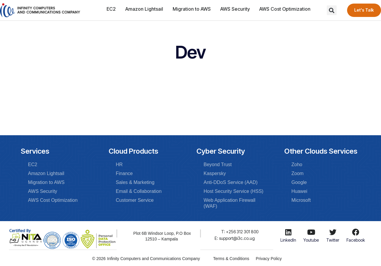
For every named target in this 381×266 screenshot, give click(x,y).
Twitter (332, 240)
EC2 (111, 9)
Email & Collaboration (139, 191)
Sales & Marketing (135, 182)
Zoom (297, 173)
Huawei (299, 191)
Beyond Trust (218, 164)
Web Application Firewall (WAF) (229, 203)
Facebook (355, 240)
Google (299, 182)
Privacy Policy (269, 258)
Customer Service (135, 200)
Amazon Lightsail (144, 9)
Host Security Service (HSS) (233, 191)
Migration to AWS (192, 9)
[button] (332, 10)
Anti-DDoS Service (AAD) (230, 182)
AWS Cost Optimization (284, 9)
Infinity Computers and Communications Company (153, 258)
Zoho (296, 164)
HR (119, 164)
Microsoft (301, 200)
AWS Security (235, 9)
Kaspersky (215, 173)
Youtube (311, 240)
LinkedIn (288, 240)
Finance (124, 173)
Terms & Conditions (231, 258)
